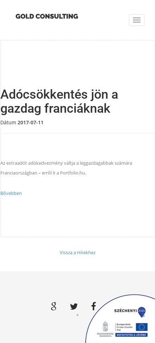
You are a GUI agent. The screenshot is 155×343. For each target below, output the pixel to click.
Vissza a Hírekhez (78, 252)
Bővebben (11, 193)
